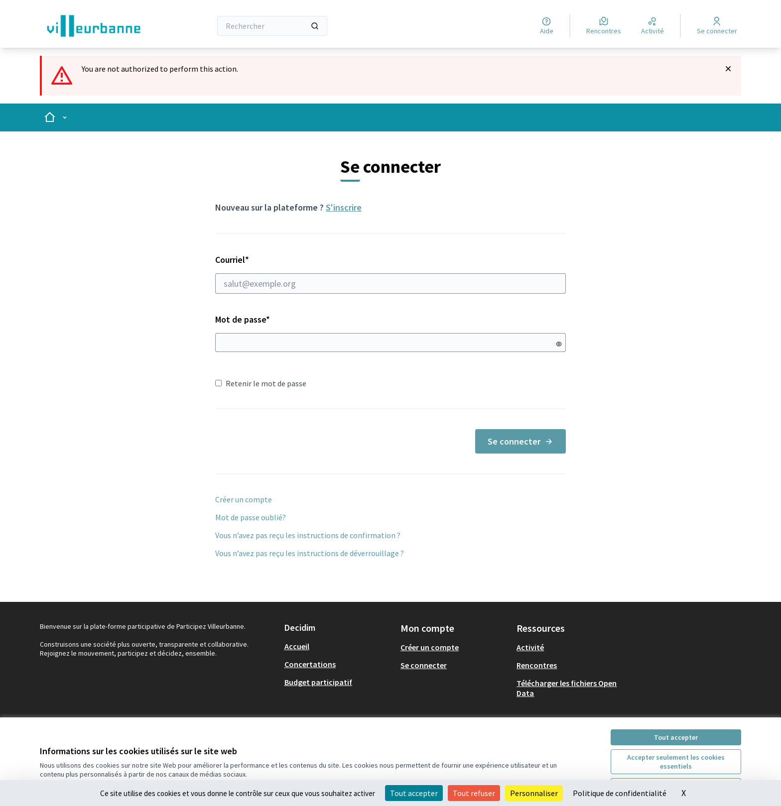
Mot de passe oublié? (250, 517)
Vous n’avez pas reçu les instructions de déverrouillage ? (309, 553)
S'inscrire (344, 207)
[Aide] (546, 25)
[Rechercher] (272, 25)
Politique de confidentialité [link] (619, 793)
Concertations (310, 664)
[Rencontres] (603, 25)
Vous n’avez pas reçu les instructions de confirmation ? (307, 535)
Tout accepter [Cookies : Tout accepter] (414, 793)
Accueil (296, 646)
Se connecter (520, 441)
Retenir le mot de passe (260, 383)
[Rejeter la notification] (728, 69)
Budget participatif (318, 682)
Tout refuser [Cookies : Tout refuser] (474, 793)
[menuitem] (338, 646)
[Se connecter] (717, 25)
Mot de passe (242, 319)
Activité (530, 647)
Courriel (390, 274)
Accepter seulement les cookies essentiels (676, 762)
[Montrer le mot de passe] (559, 344)
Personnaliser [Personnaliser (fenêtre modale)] (534, 793)
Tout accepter (676, 737)
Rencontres (537, 665)
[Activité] (652, 25)
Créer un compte (243, 499)
